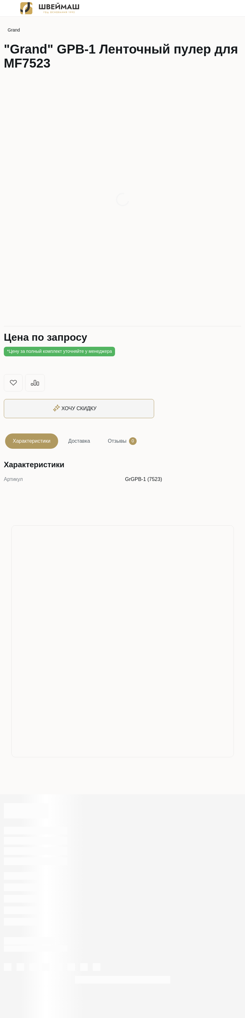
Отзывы (122, 441)
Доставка (79, 441)
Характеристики (32, 441)
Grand (14, 30)
